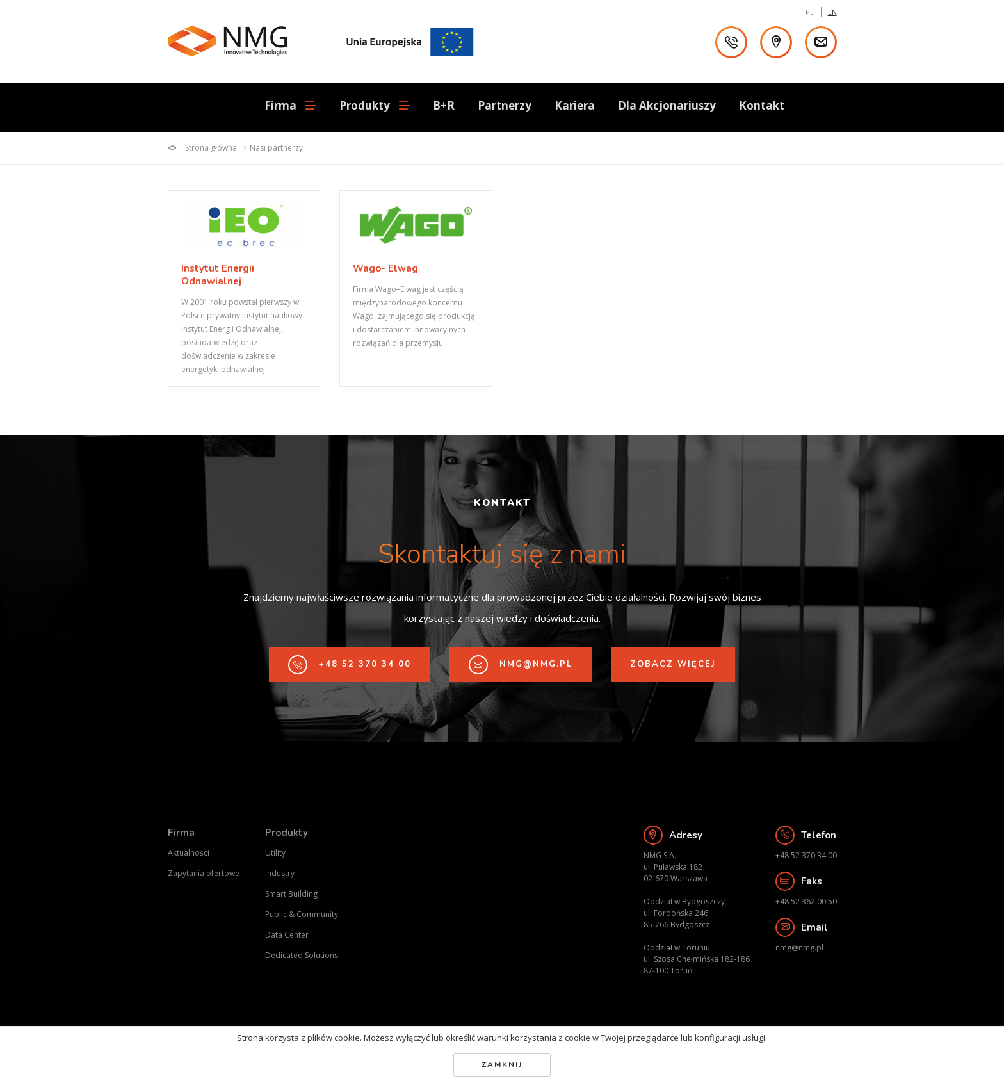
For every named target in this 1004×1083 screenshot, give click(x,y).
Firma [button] (290, 106)
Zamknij (502, 1064)
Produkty (286, 832)
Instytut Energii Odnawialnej (217, 275)
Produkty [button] (374, 106)
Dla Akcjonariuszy (667, 105)
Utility (275, 852)
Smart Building (291, 893)
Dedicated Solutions (301, 955)
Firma (181, 832)
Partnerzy (504, 105)
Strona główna (202, 147)
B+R (444, 105)
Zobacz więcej (673, 664)
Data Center (287, 934)
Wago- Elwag (386, 269)
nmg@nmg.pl (520, 664)
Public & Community (301, 914)
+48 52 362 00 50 (806, 901)
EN (832, 12)
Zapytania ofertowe (203, 873)
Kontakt (761, 105)
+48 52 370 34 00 (349, 664)
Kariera (575, 105)
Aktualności (188, 852)
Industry (280, 873)
